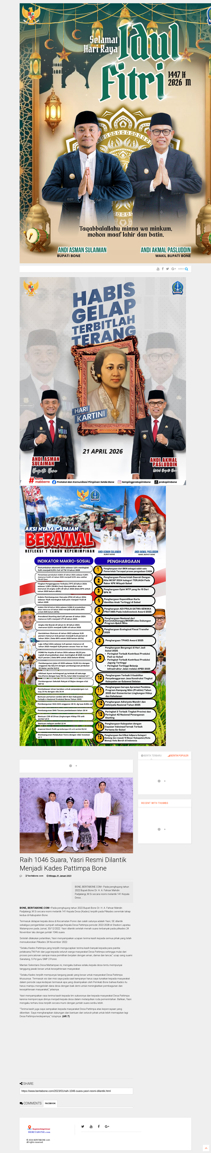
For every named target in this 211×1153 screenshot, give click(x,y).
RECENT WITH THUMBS (154, 803)
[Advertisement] (76, 1053)
